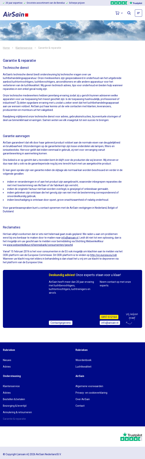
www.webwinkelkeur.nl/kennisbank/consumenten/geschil (40, 244)
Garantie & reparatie (14, 418)
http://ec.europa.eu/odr (103, 255)
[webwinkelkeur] (13, 436)
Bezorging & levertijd (14, 405)
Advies (7, 366)
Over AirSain (82, 399)
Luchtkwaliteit (83, 366)
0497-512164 (109, 317)
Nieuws (7, 360)
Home (6, 47)
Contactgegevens (61, 322)
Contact (80, 405)
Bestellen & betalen (14, 399)
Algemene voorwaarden (89, 386)
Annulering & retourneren (17, 412)
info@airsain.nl (69, 237)
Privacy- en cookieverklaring (91, 392)
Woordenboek (83, 360)
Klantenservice (24, 47)
